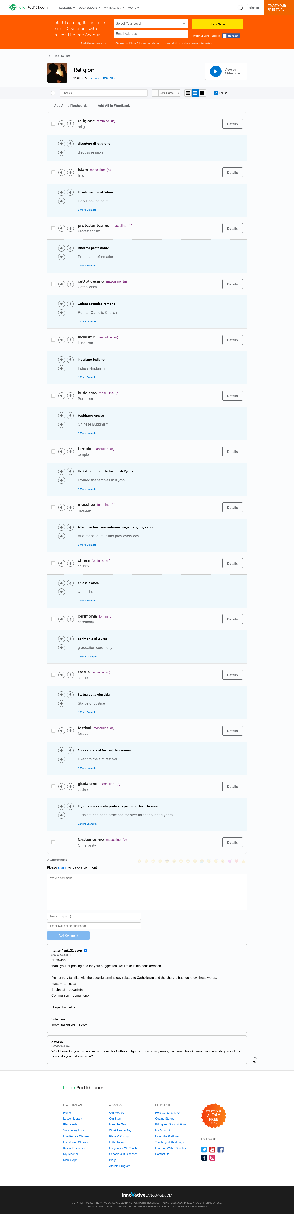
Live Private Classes (76, 1136)
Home (67, 1112)
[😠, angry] (174, 861)
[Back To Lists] (58, 55)
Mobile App (70, 1160)
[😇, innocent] (208, 861)
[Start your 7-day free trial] (213, 1116)
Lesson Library (72, 1118)
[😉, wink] (195, 861)
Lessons (65, 8)
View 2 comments (103, 78)
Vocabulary (87, 8)
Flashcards (70, 1124)
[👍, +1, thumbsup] (243, 861)
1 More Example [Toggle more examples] (87, 209)
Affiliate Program (119, 1166)
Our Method (116, 1112)
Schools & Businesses (123, 1154)
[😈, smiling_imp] (229, 861)
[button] (240, 7)
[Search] (104, 93)
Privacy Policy (135, 43)
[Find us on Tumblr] (204, 1157)
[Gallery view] (202, 93)
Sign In (254, 7)
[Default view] (195, 93)
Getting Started (164, 1118)
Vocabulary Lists (73, 1130)
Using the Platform (167, 1136)
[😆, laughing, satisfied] (181, 861)
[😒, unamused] (160, 861)
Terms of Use (122, 43)
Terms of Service (189, 1206)
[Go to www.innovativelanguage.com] (147, 1194)
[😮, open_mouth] (222, 861)
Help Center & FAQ (167, 1112)
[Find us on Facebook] (220, 1149)
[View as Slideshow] (226, 71)
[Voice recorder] (70, 123)
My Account (162, 1130)
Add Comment (68, 935)
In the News (116, 1142)
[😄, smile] (139, 861)
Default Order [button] (167, 93)
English (220, 93)
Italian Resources (74, 1148)
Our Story (115, 1118)
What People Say (120, 1130)
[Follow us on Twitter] (204, 1149)
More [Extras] (132, 8)
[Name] (94, 916)
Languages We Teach (123, 1148)
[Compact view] (188, 93)
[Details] (232, 124)
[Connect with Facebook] (231, 36)
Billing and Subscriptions (170, 1124)
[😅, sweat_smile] (188, 861)
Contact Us (162, 1154)
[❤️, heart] (236, 861)
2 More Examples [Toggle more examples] (87, 656)
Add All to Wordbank (114, 105)
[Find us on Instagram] (212, 1157)
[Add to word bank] (214, 123)
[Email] (94, 925)
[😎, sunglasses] (167, 861)
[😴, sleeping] (215, 861)
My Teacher (112, 8)
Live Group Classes (75, 1142)
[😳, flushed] (146, 861)
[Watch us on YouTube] (212, 1149)
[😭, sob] (201, 861)
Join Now (217, 24)
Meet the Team (118, 1124)
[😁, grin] (153, 861)
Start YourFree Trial (280, 7)
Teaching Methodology (169, 1142)
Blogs (112, 1160)
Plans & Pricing (119, 1136)
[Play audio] (61, 123)
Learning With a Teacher (170, 1148)
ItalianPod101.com (172, 1203)
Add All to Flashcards (71, 105)
